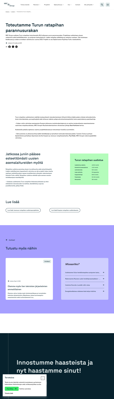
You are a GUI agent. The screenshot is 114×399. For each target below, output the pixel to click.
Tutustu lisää (9, 393)
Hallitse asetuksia (25, 389)
